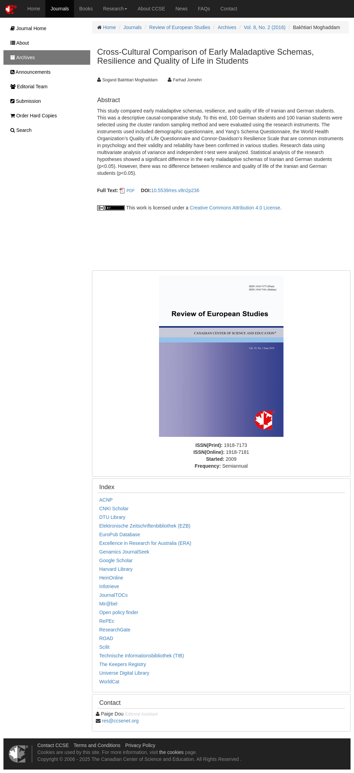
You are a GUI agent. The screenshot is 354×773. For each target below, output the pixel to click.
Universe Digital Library (124, 673)
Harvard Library (115, 569)
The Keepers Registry (122, 664)
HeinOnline (111, 578)
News (182, 8)
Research (115, 8)
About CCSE (151, 8)
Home (33, 8)
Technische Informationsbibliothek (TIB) (141, 655)
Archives (227, 27)
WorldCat (109, 681)
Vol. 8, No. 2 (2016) (265, 27)
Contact (229, 8)
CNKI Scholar (114, 508)
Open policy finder (118, 612)
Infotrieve (109, 586)
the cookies (171, 752)
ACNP (106, 500)
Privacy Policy (140, 745)
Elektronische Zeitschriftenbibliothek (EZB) (144, 526)
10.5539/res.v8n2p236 (175, 190)
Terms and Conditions (97, 745)
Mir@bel (108, 603)
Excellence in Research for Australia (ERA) (145, 543)
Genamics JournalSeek (124, 552)
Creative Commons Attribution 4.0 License (235, 207)
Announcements (28, 72)
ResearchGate (114, 629)
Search (19, 130)
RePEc (106, 621)
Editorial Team (27, 86)
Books (86, 8)
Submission (24, 101)
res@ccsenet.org (120, 720)
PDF (131, 190)
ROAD (106, 638)
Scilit (104, 647)
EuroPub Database (119, 534)
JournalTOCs (113, 595)
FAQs (204, 8)
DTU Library (112, 517)
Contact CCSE (53, 745)
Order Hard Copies (32, 115)
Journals (59, 8)
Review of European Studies (180, 27)
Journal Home (26, 28)
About (18, 43)
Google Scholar (116, 560)
